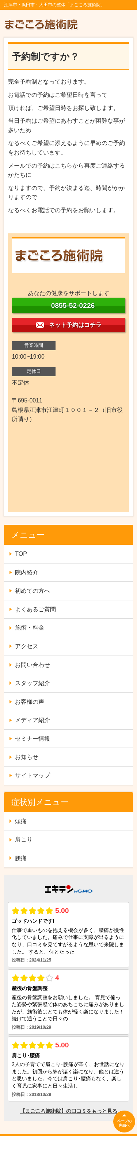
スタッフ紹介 (32, 683)
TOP (21, 554)
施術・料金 (29, 627)
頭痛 (21, 821)
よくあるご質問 (35, 609)
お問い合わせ (32, 665)
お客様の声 (29, 702)
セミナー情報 (32, 739)
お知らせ (26, 757)
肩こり (24, 839)
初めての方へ (32, 591)
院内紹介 (26, 572)
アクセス (26, 646)
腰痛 (21, 858)
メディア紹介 (32, 720)
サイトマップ (32, 775)
